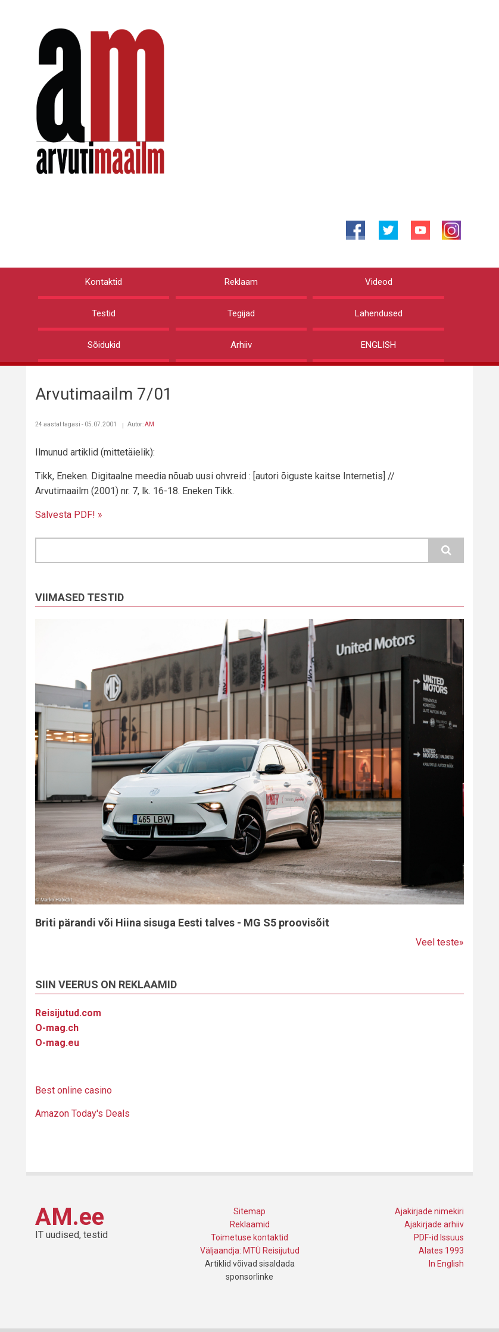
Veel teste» (440, 942)
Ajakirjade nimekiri (429, 1211)
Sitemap (249, 1211)
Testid (104, 313)
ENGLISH (378, 345)
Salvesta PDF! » (68, 514)
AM (149, 424)
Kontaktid (103, 282)
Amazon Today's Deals (82, 1113)
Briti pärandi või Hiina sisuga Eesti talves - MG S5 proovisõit (182, 922)
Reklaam (241, 282)
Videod (378, 282)
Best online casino (73, 1090)
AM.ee (69, 1217)
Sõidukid (104, 345)
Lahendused (379, 313)
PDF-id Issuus (439, 1237)
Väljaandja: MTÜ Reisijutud (250, 1250)
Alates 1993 (441, 1250)
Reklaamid (250, 1224)
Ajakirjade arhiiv (434, 1224)
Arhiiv (241, 345)
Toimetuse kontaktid (249, 1237)
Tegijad (241, 313)
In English (446, 1263)
